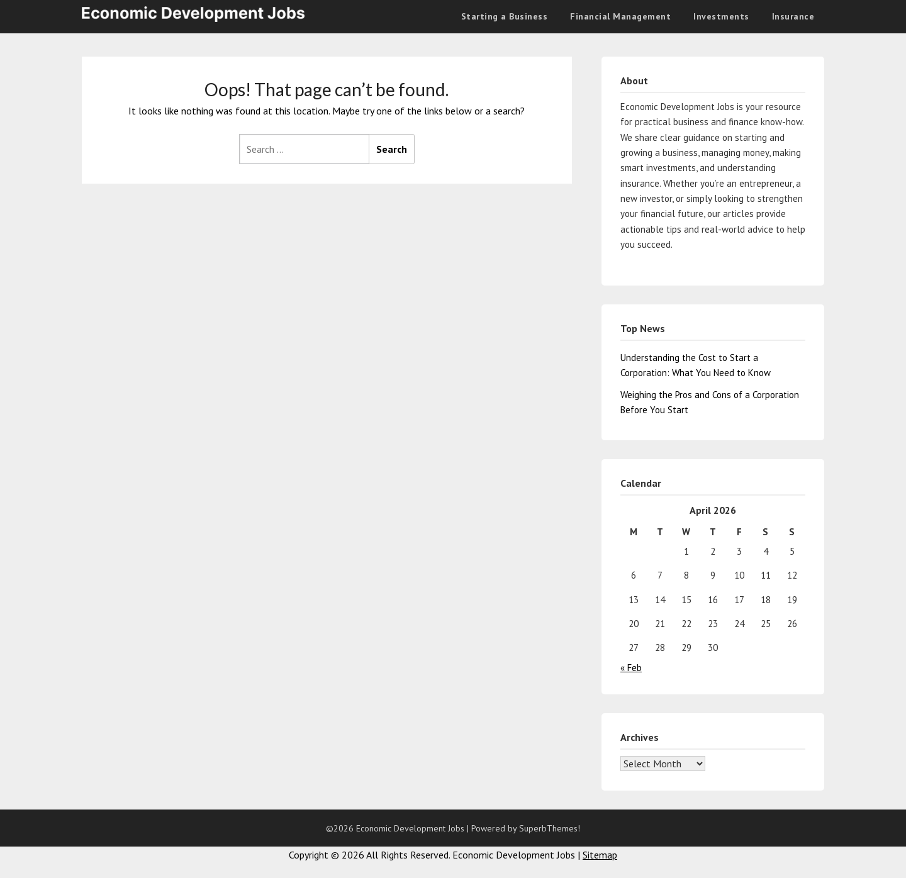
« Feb (631, 668)
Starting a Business (504, 16)
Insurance (793, 16)
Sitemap (600, 854)
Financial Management (620, 16)
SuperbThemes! (549, 828)
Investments (721, 16)
